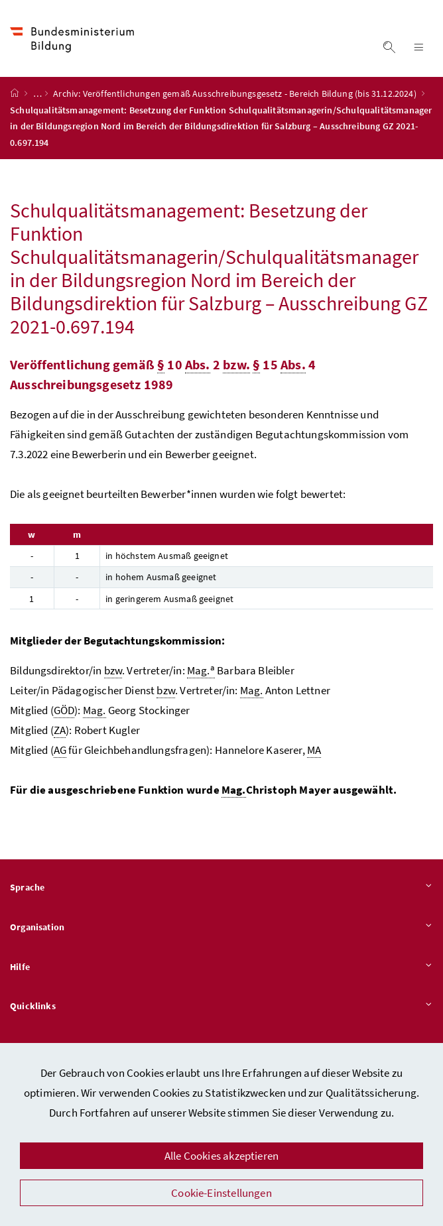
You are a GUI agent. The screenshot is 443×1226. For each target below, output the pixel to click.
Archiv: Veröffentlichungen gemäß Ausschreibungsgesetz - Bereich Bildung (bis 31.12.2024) (235, 93)
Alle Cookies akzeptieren (221, 1155)
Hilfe (221, 967)
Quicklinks (221, 1006)
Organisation (221, 927)
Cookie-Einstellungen (221, 1193)
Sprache (221, 887)
